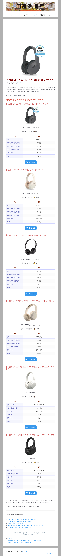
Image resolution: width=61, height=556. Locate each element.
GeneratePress (26, 552)
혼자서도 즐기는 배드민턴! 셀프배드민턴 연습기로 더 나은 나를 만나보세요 (25, 540)
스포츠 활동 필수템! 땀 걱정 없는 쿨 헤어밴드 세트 (21, 522)
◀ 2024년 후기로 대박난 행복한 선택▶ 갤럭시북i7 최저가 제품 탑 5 (26, 526)
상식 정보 (26, 15)
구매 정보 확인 (30, 162)
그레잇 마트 (34, 15)
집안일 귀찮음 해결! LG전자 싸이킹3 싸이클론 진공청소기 (23, 520)
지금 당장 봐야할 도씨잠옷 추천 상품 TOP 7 (19, 528)
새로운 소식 (18, 15)
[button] (49, 15)
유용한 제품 (42, 15)
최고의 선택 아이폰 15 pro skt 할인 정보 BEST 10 (19, 542)
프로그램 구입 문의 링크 (48, 553)
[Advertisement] (30, 33)
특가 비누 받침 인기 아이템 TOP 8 (17, 524)
